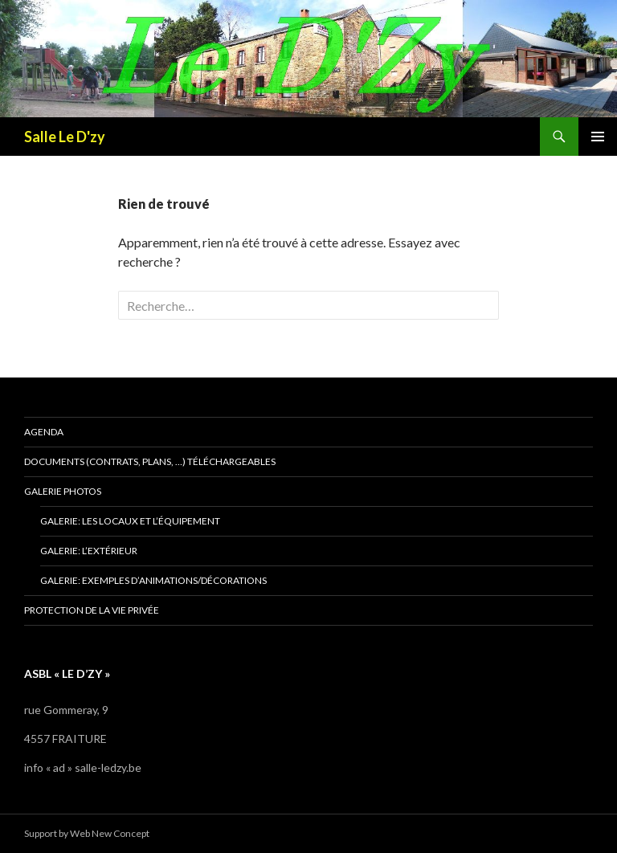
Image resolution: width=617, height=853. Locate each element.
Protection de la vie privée (91, 610)
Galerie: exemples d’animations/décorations (153, 580)
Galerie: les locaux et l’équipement (130, 521)
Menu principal (597, 136)
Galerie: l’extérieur (88, 551)
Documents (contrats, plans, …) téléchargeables (150, 461)
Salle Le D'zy (64, 136)
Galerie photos (62, 491)
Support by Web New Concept (86, 833)
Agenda (43, 432)
